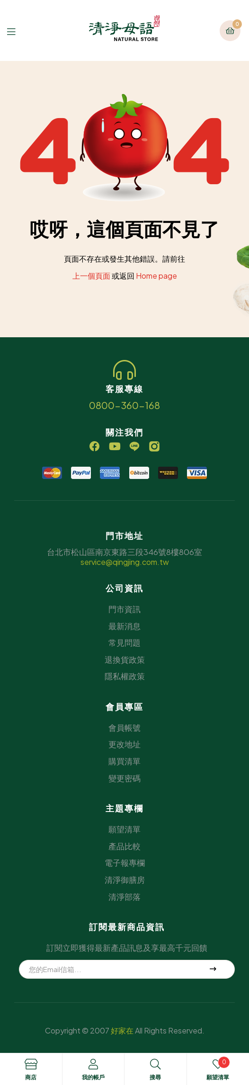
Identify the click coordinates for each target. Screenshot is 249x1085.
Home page (156, 276)
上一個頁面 (91, 276)
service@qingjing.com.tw (124, 562)
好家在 (122, 1030)
